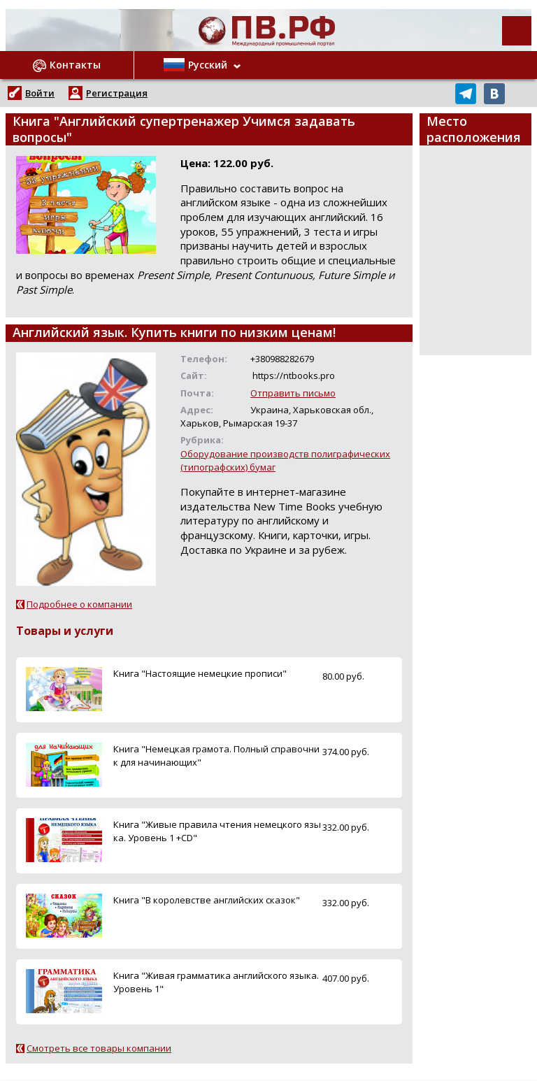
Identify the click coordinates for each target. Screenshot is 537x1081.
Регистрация (117, 93)
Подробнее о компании (79, 604)
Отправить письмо (293, 393)
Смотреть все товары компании (99, 1048)
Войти (40, 93)
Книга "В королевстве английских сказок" (206, 900)
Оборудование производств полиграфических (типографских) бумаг (285, 460)
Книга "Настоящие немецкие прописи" (200, 673)
